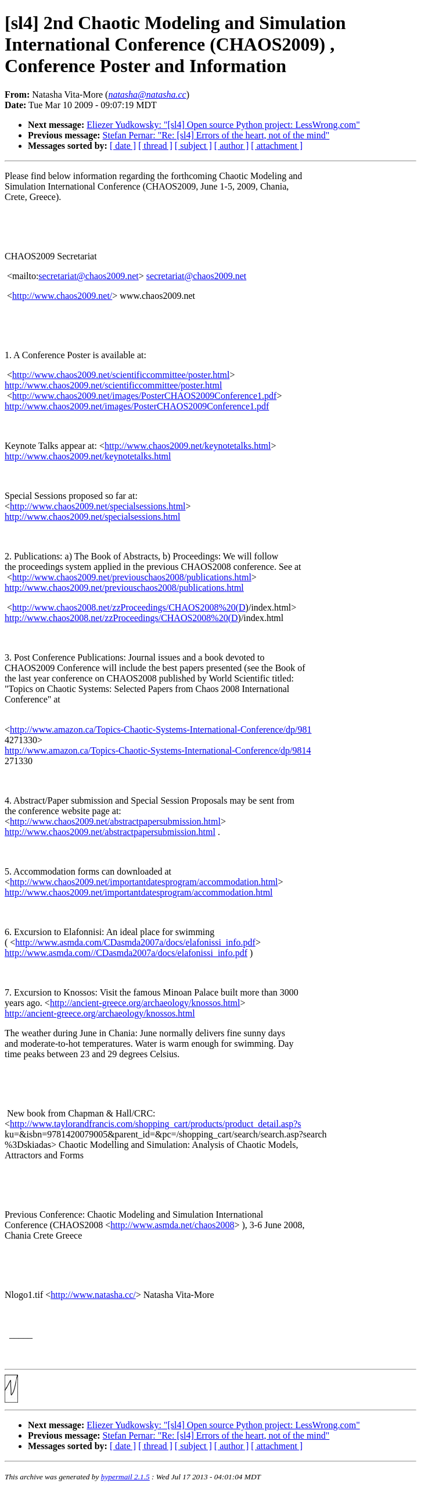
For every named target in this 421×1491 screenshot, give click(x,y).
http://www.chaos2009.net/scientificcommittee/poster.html (120, 375)
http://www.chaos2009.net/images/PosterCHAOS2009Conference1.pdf (144, 396)
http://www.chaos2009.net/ (62, 296)
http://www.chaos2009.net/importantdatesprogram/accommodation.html (144, 882)
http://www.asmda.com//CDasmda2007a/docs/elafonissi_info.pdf (126, 953)
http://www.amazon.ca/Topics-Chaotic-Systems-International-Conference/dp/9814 (158, 750)
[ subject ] (193, 146)
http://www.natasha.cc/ (93, 1295)
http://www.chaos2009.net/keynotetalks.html (188, 446)
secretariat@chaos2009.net (88, 276)
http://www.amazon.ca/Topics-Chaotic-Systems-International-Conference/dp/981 (160, 729)
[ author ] (231, 146)
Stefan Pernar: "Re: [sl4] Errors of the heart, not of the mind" (216, 135)
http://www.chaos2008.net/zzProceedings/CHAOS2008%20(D (129, 607)
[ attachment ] (277, 146)
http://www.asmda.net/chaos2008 (172, 1225)
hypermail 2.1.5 (125, 1476)
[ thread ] (155, 146)
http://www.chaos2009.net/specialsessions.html (97, 506)
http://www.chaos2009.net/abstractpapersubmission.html (115, 821)
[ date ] (123, 146)
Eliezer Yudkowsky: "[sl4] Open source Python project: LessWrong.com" (223, 125)
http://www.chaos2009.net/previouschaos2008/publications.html (131, 577)
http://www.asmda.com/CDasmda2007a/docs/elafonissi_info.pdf (135, 942)
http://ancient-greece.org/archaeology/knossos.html (145, 1003)
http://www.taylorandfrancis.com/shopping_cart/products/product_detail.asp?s (155, 1124)
